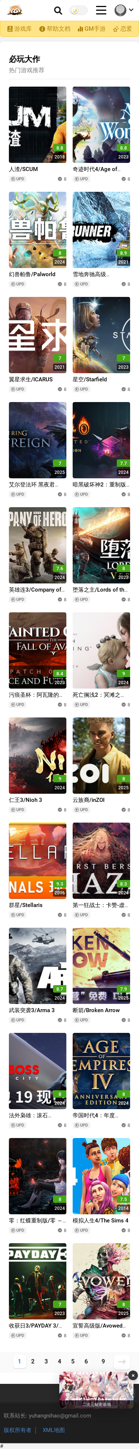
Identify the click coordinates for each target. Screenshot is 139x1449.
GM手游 (95, 28)
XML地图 (54, 1430)
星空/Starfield (90, 379)
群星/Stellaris (26, 905)
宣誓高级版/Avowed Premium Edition (97, 1329)
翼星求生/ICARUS (31, 379)
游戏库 (23, 28)
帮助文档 (58, 28)
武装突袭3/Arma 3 (32, 1010)
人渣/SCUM (23, 169)
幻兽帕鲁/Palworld (32, 274)
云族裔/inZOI (89, 800)
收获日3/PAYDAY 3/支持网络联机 (36, 1329)
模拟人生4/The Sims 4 (101, 1220)
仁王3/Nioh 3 (25, 800)
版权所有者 (18, 1430)
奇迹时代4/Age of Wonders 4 (95, 173)
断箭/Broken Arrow (96, 1010)
